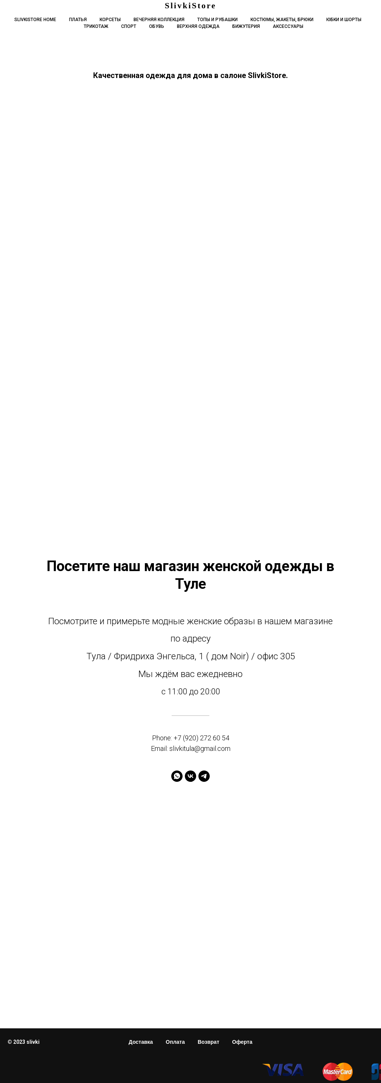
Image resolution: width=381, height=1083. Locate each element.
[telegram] (204, 776)
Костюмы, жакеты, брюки (281, 19)
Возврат (208, 1042)
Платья (78, 19)
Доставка (141, 1042)
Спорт (128, 26)
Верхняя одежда (198, 26)
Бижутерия (246, 26)
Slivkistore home (35, 19)
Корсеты (110, 19)
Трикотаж (96, 26)
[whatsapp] (177, 776)
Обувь (156, 26)
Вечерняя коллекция (159, 19)
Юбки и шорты (343, 19)
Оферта (242, 1042)
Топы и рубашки (217, 19)
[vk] (190, 776)
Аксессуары (288, 26)
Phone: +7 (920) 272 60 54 (190, 738)
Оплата (175, 1042)
